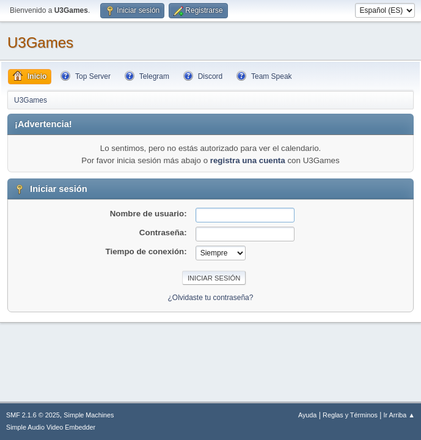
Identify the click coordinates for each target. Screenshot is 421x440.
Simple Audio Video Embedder (50, 427)
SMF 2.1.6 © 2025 (33, 415)
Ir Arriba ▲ (399, 415)
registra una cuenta (247, 160)
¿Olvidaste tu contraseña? (211, 297)
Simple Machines (89, 415)
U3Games (40, 42)
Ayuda (307, 415)
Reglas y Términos (350, 415)
